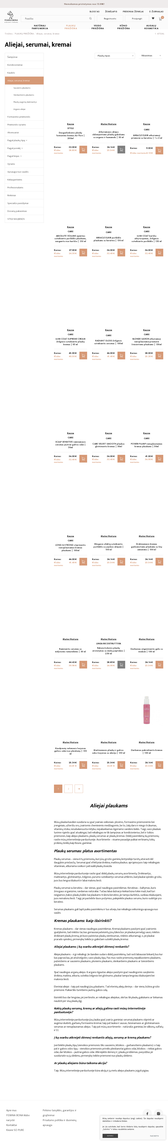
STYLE (70, 128)
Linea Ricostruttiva (108, 643)
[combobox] (115, 56)
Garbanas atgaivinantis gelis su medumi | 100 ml (146, 650)
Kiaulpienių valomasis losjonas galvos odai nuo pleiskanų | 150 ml (70, 751)
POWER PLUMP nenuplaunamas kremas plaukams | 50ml (146, 445)
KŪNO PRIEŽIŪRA (123, 27)
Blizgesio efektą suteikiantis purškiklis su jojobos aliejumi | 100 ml (109, 547)
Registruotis (110, 18)
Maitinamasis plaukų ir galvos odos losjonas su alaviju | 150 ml (108, 751)
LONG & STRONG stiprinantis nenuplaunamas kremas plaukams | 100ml (70, 548)
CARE (146, 129)
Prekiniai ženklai (133, 11)
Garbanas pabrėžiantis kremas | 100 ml (147, 751)
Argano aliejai (19, 109)
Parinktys (153, 1135)
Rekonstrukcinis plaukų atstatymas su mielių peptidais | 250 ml (108, 651)
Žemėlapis (111, 11)
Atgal (159, 33)
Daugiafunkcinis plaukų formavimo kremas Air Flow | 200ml (70, 135)
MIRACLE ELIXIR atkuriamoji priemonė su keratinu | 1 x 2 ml (146, 136)
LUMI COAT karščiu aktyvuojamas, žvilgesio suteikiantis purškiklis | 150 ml (147, 238)
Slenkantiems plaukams (23, 95)
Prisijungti (137, 18)
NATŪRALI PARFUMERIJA (40, 27)
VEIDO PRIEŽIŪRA (98, 27)
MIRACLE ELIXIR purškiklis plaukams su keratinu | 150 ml (109, 239)
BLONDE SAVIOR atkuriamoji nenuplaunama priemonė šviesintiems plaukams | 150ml (147, 341)
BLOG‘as (95, 11)
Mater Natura (108, 124)
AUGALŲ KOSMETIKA (151, 27)
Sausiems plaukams (21, 88)
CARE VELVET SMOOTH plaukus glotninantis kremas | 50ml (109, 445)
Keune (70, 124)
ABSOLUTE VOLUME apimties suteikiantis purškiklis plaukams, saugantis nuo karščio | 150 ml (70, 238)
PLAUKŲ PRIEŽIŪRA (71, 27)
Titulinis (9, 33)
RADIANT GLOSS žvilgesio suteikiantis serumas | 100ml (108, 342)
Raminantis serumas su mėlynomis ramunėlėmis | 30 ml (70, 650)
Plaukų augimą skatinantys (25, 102)
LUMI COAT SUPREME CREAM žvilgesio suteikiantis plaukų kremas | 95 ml (70, 341)
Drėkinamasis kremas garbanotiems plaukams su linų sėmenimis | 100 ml (146, 547)
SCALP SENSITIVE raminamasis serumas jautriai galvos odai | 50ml (70, 444)
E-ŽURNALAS (156, 11)
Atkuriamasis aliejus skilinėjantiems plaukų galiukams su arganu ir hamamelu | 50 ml (108, 134)
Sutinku (109, 1135)
